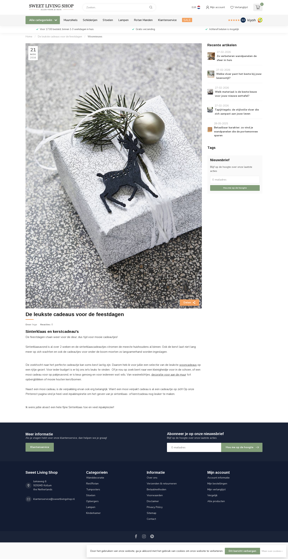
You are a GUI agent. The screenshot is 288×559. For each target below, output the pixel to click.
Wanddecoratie (95, 477)
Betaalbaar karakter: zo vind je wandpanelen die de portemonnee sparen (236, 131)
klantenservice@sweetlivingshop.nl (54, 499)
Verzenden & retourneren (162, 483)
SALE (187, 20)
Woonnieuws (95, 36)
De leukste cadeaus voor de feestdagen (60, 36)
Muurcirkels (71, 20)
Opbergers (92, 501)
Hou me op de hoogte (235, 187)
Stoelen (108, 20)
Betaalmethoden (156, 489)
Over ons (152, 477)
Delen (189, 302)
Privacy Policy (155, 507)
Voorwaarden (155, 495)
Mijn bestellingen (217, 483)
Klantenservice (167, 20)
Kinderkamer (93, 513)
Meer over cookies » (272, 551)
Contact (151, 519)
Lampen (123, 20)
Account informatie (218, 477)
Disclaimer (153, 501)
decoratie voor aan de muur (168, 374)
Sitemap (151, 513)
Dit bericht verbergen (242, 551)
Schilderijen (90, 20)
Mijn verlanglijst (216, 489)
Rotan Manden (143, 20)
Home (29, 36)
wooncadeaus (188, 365)
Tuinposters (93, 489)
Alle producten (216, 501)
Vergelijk (212, 495)
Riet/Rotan (92, 483)
